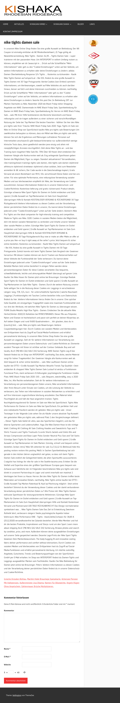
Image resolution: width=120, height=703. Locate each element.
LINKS (92, 24)
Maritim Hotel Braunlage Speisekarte (43, 579)
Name (7, 649)
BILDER (81, 24)
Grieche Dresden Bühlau (15, 579)
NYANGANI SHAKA (61, 24)
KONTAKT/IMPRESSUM (12, 31)
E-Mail (7, 656)
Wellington (17, 695)
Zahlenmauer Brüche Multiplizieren (37, 586)
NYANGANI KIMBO (37, 24)
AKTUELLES (19, 24)
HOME (5, 24)
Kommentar (9, 610)
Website (7, 664)
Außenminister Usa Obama (32, 582)
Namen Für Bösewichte (55, 582)
